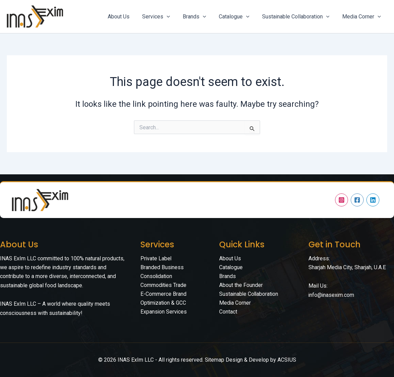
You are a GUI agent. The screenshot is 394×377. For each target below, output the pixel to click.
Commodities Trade (163, 285)
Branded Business (162, 267)
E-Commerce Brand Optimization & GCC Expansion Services (163, 303)
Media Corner (235, 303)
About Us (230, 258)
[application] (174, 16)
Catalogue (231, 267)
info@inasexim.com (331, 295)
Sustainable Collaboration (249, 294)
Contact (228, 312)
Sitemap (214, 360)
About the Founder (241, 285)
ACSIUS (286, 360)
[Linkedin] (372, 199)
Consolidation (156, 276)
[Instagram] (341, 199)
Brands (227, 276)
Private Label (156, 258)
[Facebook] (357, 199)
